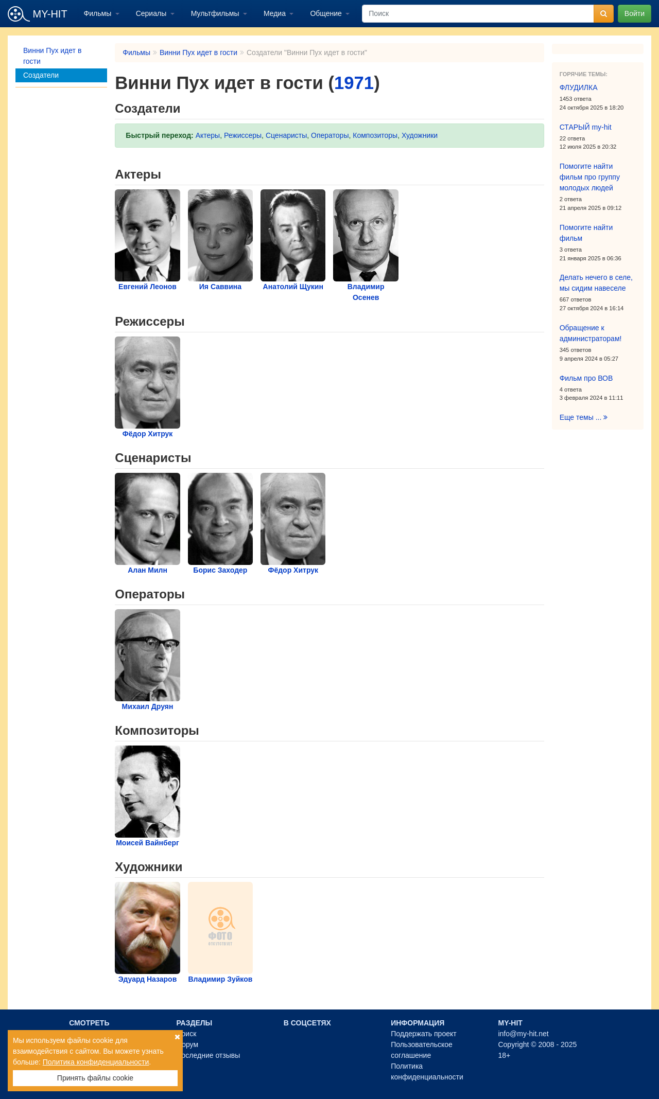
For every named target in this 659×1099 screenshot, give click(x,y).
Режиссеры (243, 135)
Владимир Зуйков (220, 979)
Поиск (186, 1034)
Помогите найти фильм (586, 232)
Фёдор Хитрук (148, 434)
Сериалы (152, 13)
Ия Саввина (220, 286)
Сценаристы (286, 135)
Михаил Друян (148, 706)
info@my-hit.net (523, 1034)
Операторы (330, 135)
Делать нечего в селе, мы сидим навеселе (596, 282)
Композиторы (375, 135)
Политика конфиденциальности (96, 1062)
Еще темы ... (584, 417)
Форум (187, 1044)
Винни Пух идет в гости (52, 55)
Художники (420, 135)
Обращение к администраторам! (591, 333)
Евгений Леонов (147, 286)
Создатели (41, 75)
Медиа (276, 13)
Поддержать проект (424, 1034)
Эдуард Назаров (147, 979)
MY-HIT (37, 14)
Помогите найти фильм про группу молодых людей (590, 177)
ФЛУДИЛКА (579, 87)
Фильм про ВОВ (586, 378)
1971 (354, 83)
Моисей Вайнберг (147, 843)
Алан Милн (147, 570)
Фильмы (99, 13)
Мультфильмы (216, 13)
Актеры (208, 135)
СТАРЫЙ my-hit (586, 127)
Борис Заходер (220, 570)
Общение (326, 13)
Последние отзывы (208, 1055)
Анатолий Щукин (293, 286)
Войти (635, 13)
